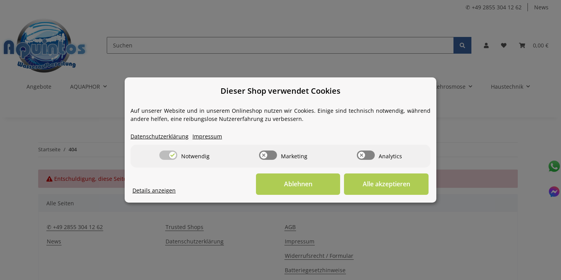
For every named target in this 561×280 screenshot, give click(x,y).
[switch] (168, 155)
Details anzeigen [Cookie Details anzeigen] (154, 190)
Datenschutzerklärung (160, 136)
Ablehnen (308, 184)
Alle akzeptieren (389, 184)
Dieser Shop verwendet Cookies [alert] (280, 91)
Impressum (207, 136)
